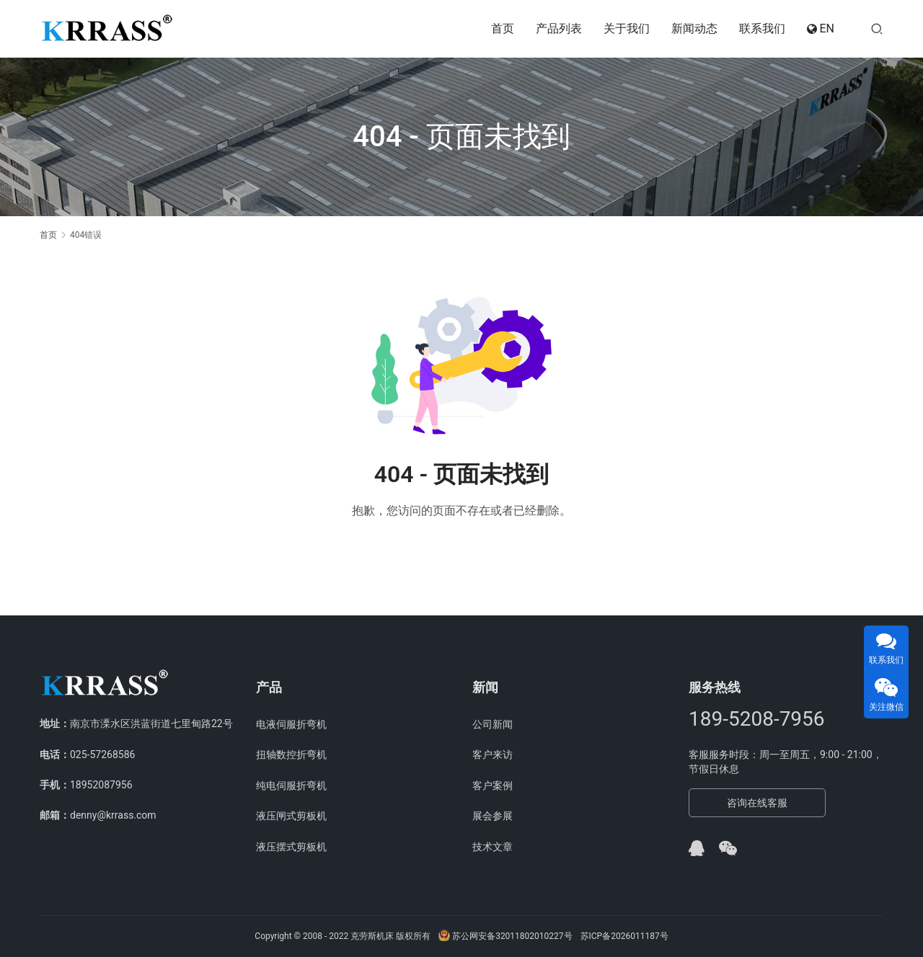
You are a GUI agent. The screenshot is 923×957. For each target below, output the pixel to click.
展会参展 (492, 816)
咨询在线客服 (757, 803)
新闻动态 (694, 28)
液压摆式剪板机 (291, 847)
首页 (502, 28)
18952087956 (101, 785)
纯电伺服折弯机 (291, 785)
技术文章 (492, 847)
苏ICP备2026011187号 (624, 936)
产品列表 (559, 28)
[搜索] (876, 28)
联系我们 (762, 28)
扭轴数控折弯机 (291, 754)
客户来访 (492, 754)
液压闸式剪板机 (291, 816)
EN (820, 28)
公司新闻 (492, 724)
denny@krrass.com (113, 815)
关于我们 (627, 28)
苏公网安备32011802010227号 (505, 936)
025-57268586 (102, 754)
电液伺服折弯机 (291, 724)
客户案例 (492, 785)
